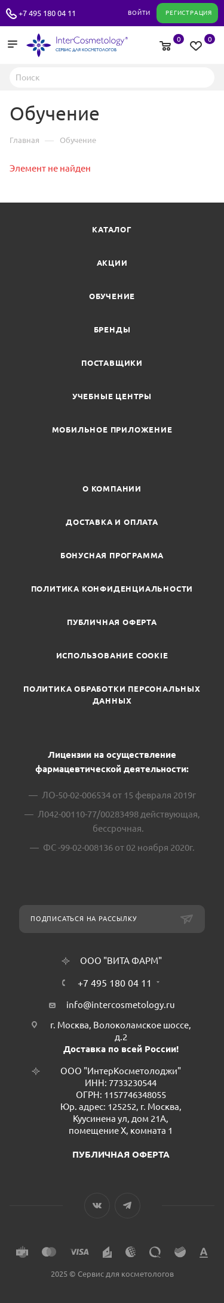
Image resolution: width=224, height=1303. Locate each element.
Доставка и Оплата (112, 522)
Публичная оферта (112, 622)
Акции (112, 263)
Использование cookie (112, 655)
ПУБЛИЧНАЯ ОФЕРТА (121, 1154)
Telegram (127, 1205)
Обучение (112, 296)
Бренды (112, 329)
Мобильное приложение (112, 429)
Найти (202, 77)
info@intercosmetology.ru (120, 1005)
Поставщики (112, 363)
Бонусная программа (112, 555)
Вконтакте (97, 1205)
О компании (112, 488)
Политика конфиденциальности (112, 588)
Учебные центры (112, 396)
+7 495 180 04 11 (47, 13)
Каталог (112, 229)
